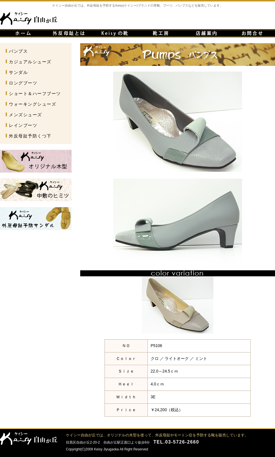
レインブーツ (23, 125)
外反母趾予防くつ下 (30, 135)
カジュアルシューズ (30, 61)
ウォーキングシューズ (32, 104)
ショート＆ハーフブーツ (35, 93)
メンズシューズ (25, 114)
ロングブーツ (23, 82)
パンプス (18, 51)
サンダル (18, 72)
